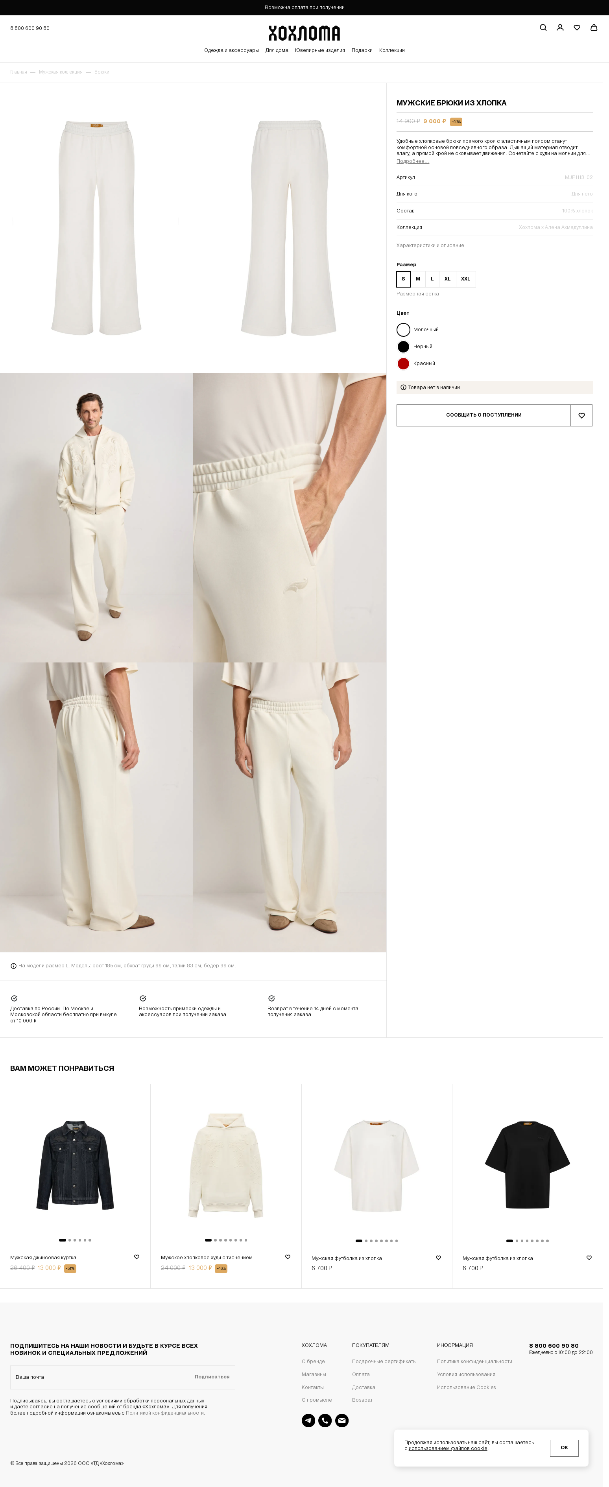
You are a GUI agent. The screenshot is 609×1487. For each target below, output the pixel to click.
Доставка (363, 1388)
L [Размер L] (432, 279)
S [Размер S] (403, 279)
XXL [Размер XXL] (466, 279)
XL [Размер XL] (448, 279)
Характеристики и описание (430, 246)
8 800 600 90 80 (561, 1350)
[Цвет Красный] (495, 363)
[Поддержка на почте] (342, 1420)
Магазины (314, 1375)
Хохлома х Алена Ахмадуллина (556, 227)
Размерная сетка (418, 294)
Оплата (361, 1375)
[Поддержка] (325, 1420)
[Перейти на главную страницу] (304, 31)
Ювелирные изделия (320, 50)
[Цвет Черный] (495, 346)
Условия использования (466, 1375)
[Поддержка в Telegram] (308, 1420)
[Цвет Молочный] (495, 329)
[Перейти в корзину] (594, 27)
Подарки (362, 50)
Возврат (362, 1400)
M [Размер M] (418, 279)
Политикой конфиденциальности (165, 1413)
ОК (564, 1448)
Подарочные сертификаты (384, 1362)
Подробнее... (413, 161)
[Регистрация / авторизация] (560, 27)
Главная (18, 72)
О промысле (317, 1400)
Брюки (101, 72)
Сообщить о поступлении (484, 415)
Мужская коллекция (61, 72)
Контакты (313, 1388)
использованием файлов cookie (448, 1448)
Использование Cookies (466, 1388)
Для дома (277, 50)
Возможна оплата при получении (305, 8)
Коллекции (392, 50)
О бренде (313, 1362)
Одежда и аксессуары (231, 50)
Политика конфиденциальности (474, 1362)
